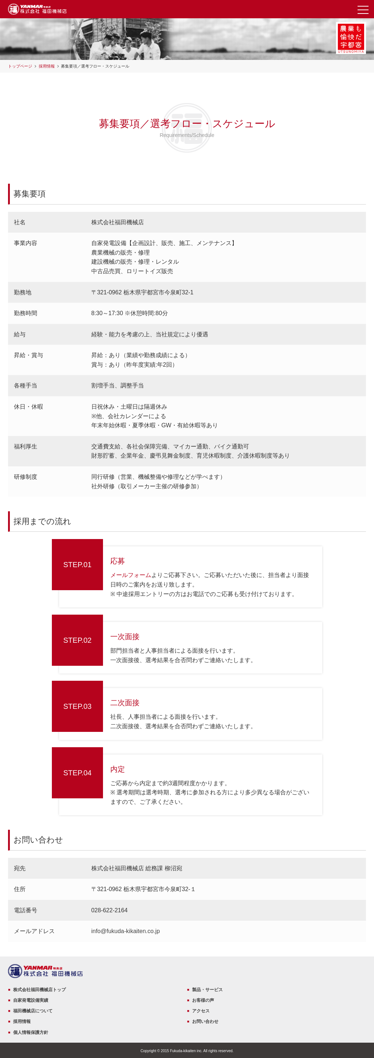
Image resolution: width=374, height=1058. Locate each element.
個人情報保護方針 (30, 1032)
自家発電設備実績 (30, 1000)
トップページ (20, 66)
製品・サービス (207, 990)
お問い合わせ (205, 1021)
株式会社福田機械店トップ (39, 990)
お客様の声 (203, 1000)
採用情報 (47, 66)
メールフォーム (130, 575)
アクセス (201, 1011)
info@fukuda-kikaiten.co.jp (125, 931)
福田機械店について (33, 1011)
